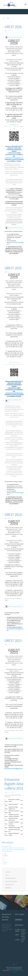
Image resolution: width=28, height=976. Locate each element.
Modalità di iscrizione (11, 878)
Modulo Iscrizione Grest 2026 (15, 37)
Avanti (5, 862)
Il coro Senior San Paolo (11, 881)
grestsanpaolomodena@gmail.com (14, 158)
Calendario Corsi (10, 884)
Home (3, 18)
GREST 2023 (13, 640)
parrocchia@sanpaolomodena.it (17, 970)
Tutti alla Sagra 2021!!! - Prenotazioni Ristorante (13, 849)
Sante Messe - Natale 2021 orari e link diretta (12, 848)
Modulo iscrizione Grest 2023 (15, 738)
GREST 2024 (13, 514)
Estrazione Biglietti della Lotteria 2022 (13, 783)
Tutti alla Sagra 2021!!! (7, 851)
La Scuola (8, 872)
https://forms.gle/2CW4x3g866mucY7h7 (12, 126)
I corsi (7, 875)
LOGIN (14, 972)
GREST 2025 (13, 268)
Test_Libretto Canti (6, 846)
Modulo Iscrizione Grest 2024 (15, 606)
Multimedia (8, 887)
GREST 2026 (13, 26)
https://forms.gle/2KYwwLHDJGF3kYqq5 (11, 364)
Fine (5, 864)
